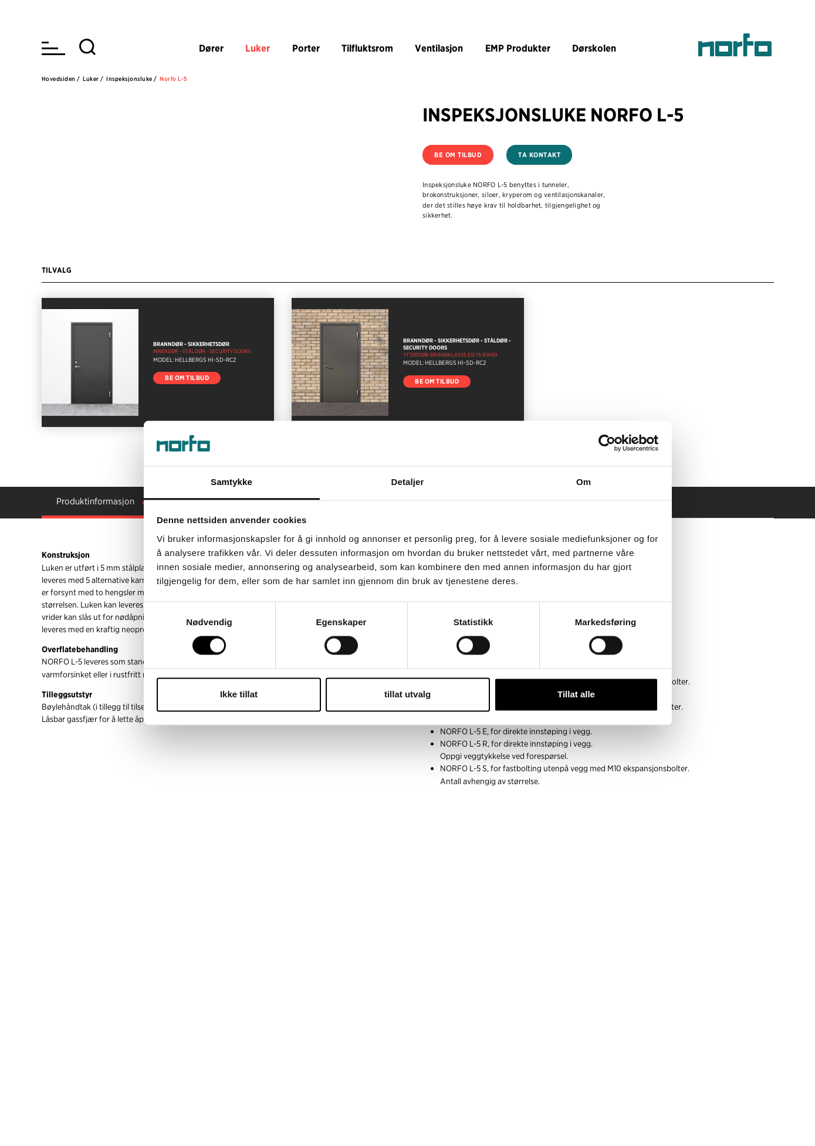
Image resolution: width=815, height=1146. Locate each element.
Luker (257, 48)
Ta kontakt (539, 155)
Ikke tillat (239, 694)
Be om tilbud (458, 155)
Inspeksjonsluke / (131, 78)
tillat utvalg (407, 694)
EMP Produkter (517, 48)
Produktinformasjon (95, 501)
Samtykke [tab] (231, 482)
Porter (306, 48)
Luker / (93, 78)
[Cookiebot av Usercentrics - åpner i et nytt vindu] (607, 443)
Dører (211, 48)
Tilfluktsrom (367, 48)
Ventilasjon (439, 48)
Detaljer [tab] (407, 482)
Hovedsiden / (61, 78)
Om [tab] (583, 482)
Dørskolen (594, 48)
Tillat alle (576, 694)
